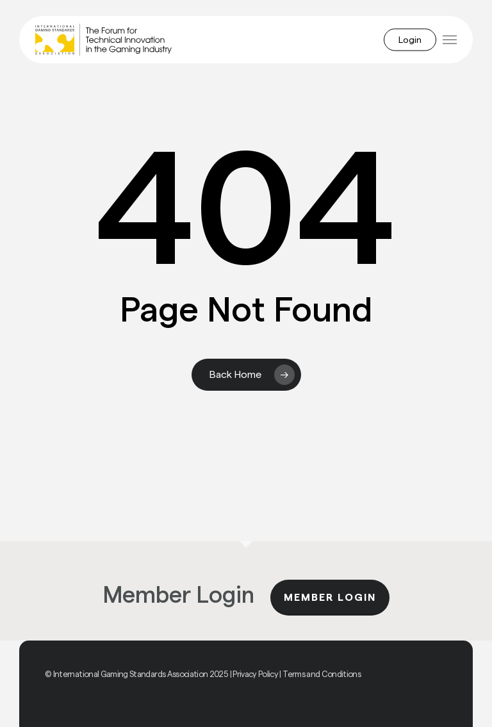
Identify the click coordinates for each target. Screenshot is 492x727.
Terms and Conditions (322, 674)
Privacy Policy (255, 674)
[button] (450, 39)
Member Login (330, 597)
